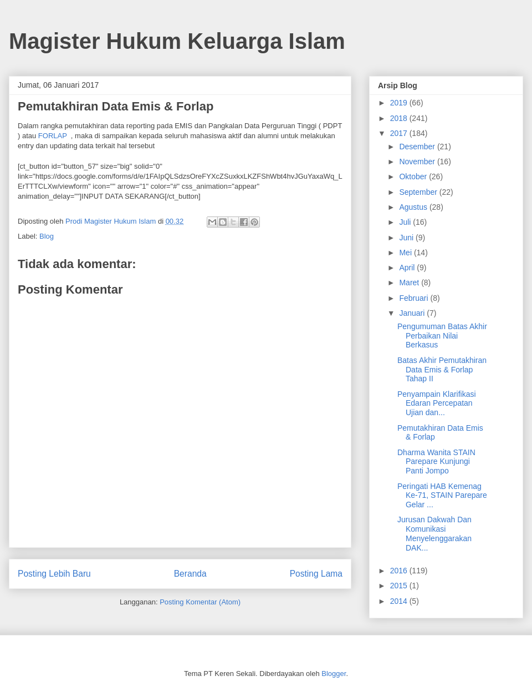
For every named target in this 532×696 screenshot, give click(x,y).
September (419, 192)
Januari (413, 313)
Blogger (333, 673)
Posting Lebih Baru (54, 573)
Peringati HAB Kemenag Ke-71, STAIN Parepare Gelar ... (442, 496)
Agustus (414, 207)
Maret (410, 282)
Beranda (190, 573)
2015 (400, 585)
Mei (406, 252)
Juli (406, 222)
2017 (400, 133)
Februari (414, 298)
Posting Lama (316, 573)
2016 (400, 570)
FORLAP (52, 136)
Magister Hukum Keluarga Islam (177, 41)
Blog (46, 236)
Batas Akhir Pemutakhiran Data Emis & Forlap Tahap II (442, 370)
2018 (400, 118)
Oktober (414, 176)
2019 (400, 102)
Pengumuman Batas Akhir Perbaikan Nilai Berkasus (442, 336)
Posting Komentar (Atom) (200, 602)
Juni (407, 237)
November (418, 161)
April (408, 267)
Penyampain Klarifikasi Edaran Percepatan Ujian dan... (436, 403)
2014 (400, 601)
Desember (418, 146)
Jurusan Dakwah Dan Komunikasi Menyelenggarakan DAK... (434, 533)
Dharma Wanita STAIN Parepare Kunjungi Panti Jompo (436, 462)
